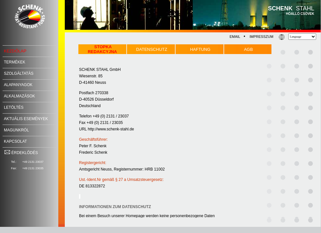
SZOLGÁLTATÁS (18, 73)
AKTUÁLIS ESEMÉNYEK (26, 118)
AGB (248, 49)
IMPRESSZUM (261, 37)
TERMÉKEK (14, 62)
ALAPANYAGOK (18, 85)
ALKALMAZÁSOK (19, 96)
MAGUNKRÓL (16, 130)
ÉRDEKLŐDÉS (21, 152)
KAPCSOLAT (15, 141)
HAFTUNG (200, 49)
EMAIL (235, 37)
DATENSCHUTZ (151, 49)
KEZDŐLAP (15, 51)
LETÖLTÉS (13, 107)
